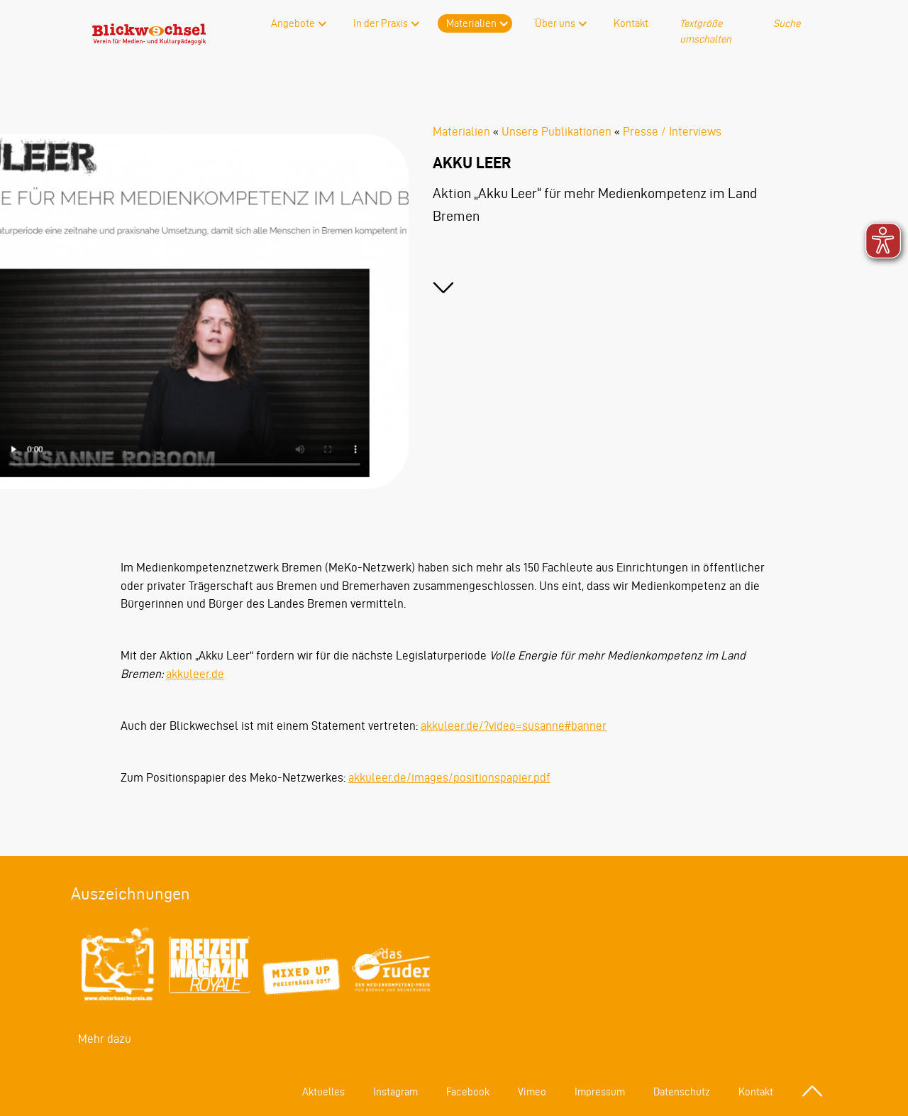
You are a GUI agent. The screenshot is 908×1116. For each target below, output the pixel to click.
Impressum (600, 1092)
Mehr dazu (104, 1038)
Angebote (293, 23)
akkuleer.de (195, 673)
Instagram (395, 1092)
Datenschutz (681, 1092)
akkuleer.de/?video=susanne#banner (514, 725)
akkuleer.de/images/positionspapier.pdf (449, 777)
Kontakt (631, 23)
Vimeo (532, 1092)
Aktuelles (323, 1092)
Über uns (555, 23)
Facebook (467, 1092)
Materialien (471, 23)
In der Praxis (380, 23)
